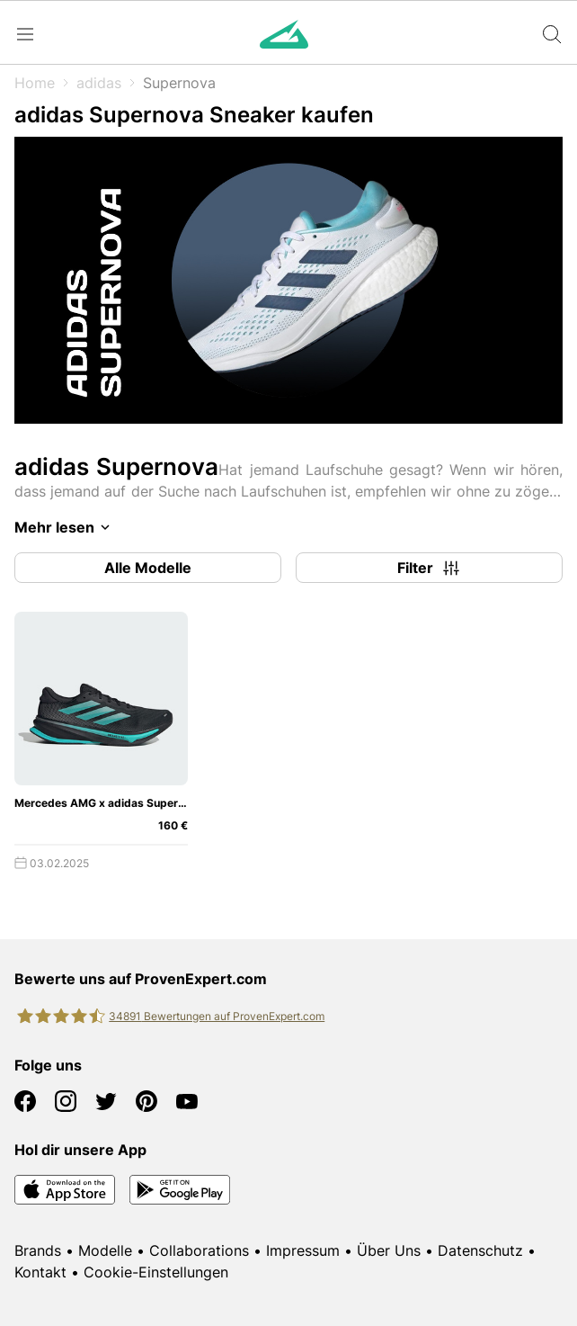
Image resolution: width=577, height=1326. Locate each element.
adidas (98, 83)
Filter (429, 567)
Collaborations (199, 1250)
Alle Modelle (147, 568)
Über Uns (389, 1250)
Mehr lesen (65, 527)
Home (34, 83)
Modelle (105, 1250)
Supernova (179, 83)
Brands (37, 1250)
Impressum (303, 1250)
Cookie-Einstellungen (156, 1272)
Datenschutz (480, 1250)
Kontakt (40, 1272)
